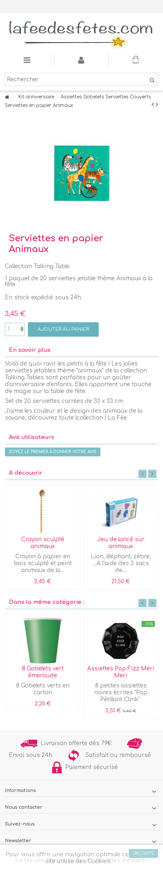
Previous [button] (142, 474)
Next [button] (152, 474)
